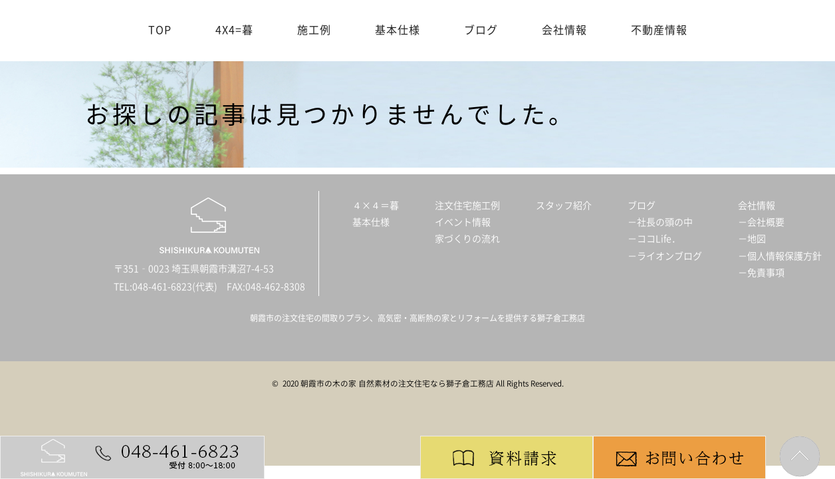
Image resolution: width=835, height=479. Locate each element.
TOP (160, 30)
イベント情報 (463, 222)
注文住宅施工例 (467, 205)
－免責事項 (761, 272)
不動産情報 (659, 30)
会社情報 (564, 30)
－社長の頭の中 (660, 222)
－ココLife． (654, 238)
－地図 (752, 238)
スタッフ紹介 (564, 205)
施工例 (314, 30)
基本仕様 (397, 30)
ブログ (481, 30)
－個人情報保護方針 (780, 256)
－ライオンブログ (665, 256)
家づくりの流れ (467, 238)
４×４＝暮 (375, 205)
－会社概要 (761, 222)
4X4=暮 (234, 30)
